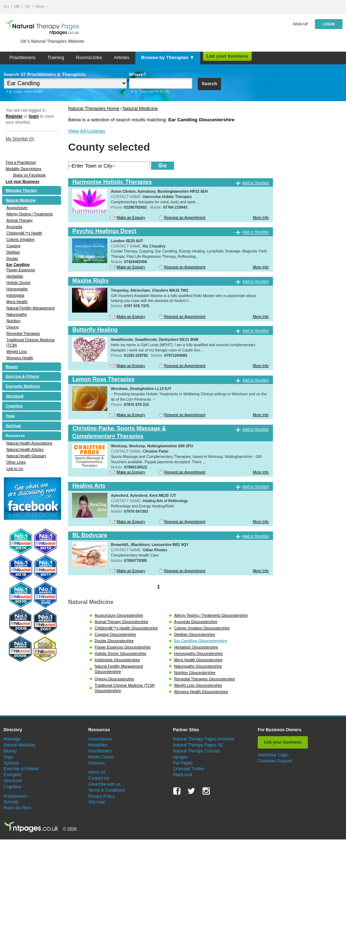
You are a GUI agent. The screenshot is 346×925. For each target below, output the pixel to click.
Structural (14, 396)
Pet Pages (182, 763)
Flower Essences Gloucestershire (123, 647)
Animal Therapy (19, 220)
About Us (97, 772)
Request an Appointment (184, 217)
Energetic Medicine (23, 386)
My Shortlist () (20, 138)
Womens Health (19, 358)
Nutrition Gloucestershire (194, 672)
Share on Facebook (29, 175)
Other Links (16, 462)
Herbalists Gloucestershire (196, 647)
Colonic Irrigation (20, 239)
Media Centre (101, 757)
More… (42, 6)
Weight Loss (16, 351)
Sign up (300, 24)
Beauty (12, 367)
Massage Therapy (21, 190)
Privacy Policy (101, 796)
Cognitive (14, 406)
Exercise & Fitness (22, 376)
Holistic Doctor (18, 282)
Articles (121, 57)
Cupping (13, 246)
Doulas (12, 258)
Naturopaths (16, 314)
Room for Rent (17, 807)
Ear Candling (18, 264)
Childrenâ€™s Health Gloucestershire (126, 628)
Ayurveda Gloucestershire (195, 621)
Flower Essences (20, 270)
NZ (27, 6)
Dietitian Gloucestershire (194, 634)
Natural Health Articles (24, 449)
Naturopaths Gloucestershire (198, 666)
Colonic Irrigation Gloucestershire (202, 628)
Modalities (97, 745)
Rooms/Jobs (89, 57)
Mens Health (17, 301)
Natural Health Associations (29, 443)
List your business (227, 56)
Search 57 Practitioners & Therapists (45, 74)
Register (14, 116)
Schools (11, 801)
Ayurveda (14, 227)
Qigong (12, 327)
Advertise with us (104, 784)
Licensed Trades (188, 768)
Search (209, 83)
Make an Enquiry (131, 217)
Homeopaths (17, 289)
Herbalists (14, 276)
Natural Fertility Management (30, 308)
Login (329, 24)
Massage (12, 739)
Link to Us (14, 468)
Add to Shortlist (255, 183)
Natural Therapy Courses (196, 751)
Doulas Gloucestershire (114, 641)
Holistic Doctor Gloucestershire (120, 653)
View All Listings (86, 131)
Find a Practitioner (21, 162)
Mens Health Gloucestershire (198, 660)
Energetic (13, 774)
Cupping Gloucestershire (115, 634)
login (34, 116)
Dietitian (13, 252)
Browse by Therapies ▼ (167, 57)
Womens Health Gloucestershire (201, 692)
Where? (137, 74)
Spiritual (13, 426)
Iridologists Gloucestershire (117, 660)
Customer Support (275, 760)
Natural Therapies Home (93, 108)
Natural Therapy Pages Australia (203, 739)
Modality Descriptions (23, 169)
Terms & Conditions (106, 790)
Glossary (96, 763)
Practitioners (23, 57)
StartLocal (182, 774)
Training (55, 57)
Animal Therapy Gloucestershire (121, 621)
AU (6, 6)
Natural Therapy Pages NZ (198, 745)
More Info (261, 217)
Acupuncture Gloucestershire (119, 615)
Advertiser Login (273, 754)
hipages (180, 757)
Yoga (10, 416)
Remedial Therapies (23, 333)
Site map (96, 801)
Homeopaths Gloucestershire (198, 653)
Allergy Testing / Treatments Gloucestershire (211, 615)
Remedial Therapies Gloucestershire (204, 679)
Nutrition (13, 321)
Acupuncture (17, 207)
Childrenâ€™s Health (24, 233)
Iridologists (15, 295)
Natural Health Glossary (26, 456)
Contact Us (98, 778)
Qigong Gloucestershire (114, 679)
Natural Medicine (21, 200)
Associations (100, 739)
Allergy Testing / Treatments (29, 214)
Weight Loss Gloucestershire (198, 685)
